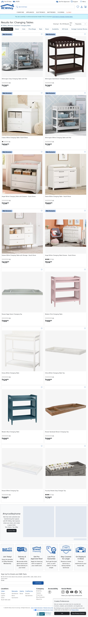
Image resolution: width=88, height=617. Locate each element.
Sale (68, 12)
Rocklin (27, 593)
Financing (39, 595)
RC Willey (4, 25)
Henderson (15, 593)
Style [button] (40, 29)
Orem (2, 598)
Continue (38, 583)
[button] (7, 29)
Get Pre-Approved (63, 2)
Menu (83, 1)
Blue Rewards (40, 597)
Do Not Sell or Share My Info (42, 610)
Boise (21, 593)
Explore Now (11, 530)
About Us (39, 599)
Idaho (22, 591)
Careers (38, 593)
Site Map (52, 610)
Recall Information (38, 607)
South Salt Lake (5, 600)
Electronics (40, 12)
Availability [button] (55, 29)
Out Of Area (6, 1)
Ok (62, 613)
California (29, 591)
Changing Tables (26, 25)
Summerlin (15, 598)
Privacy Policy (75, 610)
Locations (5, 589)
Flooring (61, 12)
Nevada (15, 591)
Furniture (20, 12)
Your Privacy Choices (78, 613)
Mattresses (51, 12)
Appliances (30, 12)
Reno (13, 595)
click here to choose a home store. (62, 17)
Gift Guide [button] (65, 29)
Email (2, 580)
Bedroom (11, 25)
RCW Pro (39, 591)
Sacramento (28, 595)
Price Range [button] (32, 29)
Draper (3, 593)
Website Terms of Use (48, 607)
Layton (3, 595)
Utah (3, 591)
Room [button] (47, 29)
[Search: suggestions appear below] (45, 7)
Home (32, 607)
